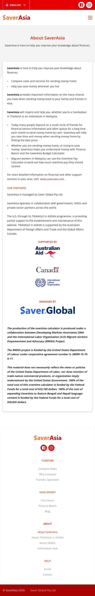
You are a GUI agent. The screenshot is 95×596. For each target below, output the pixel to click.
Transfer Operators (47, 479)
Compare (47, 460)
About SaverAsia (47, 532)
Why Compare (47, 474)
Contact (47, 574)
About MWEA (47, 543)
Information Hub (47, 548)
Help (47, 561)
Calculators (47, 500)
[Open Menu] (90, 17)
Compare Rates (47, 468)
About (47, 523)
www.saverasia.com (52, 179)
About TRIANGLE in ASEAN (48, 537)
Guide (47, 569)
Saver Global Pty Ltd (43, 590)
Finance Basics (47, 506)
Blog (47, 511)
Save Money (47, 492)
